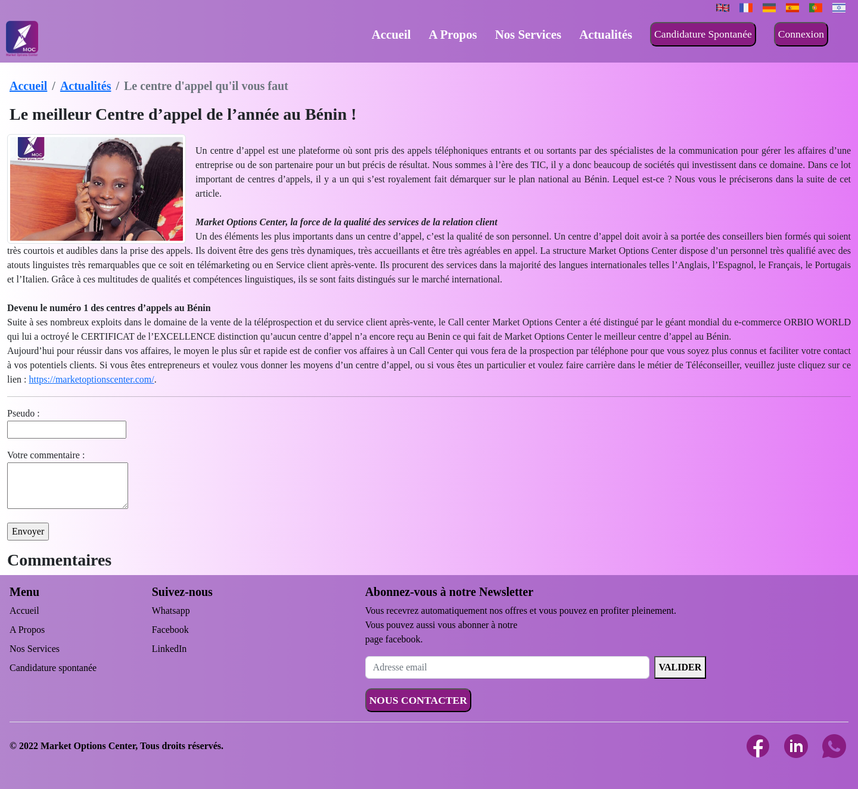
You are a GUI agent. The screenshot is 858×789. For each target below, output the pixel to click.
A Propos (453, 34)
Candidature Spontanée (703, 34)
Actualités (605, 34)
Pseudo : (23, 413)
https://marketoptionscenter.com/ (91, 379)
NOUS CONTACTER (418, 700)
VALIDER (680, 667)
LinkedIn (169, 649)
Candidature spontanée (53, 668)
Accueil (391, 34)
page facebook (393, 639)
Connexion (801, 34)
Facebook (170, 630)
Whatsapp (171, 610)
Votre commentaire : (46, 455)
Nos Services (528, 34)
